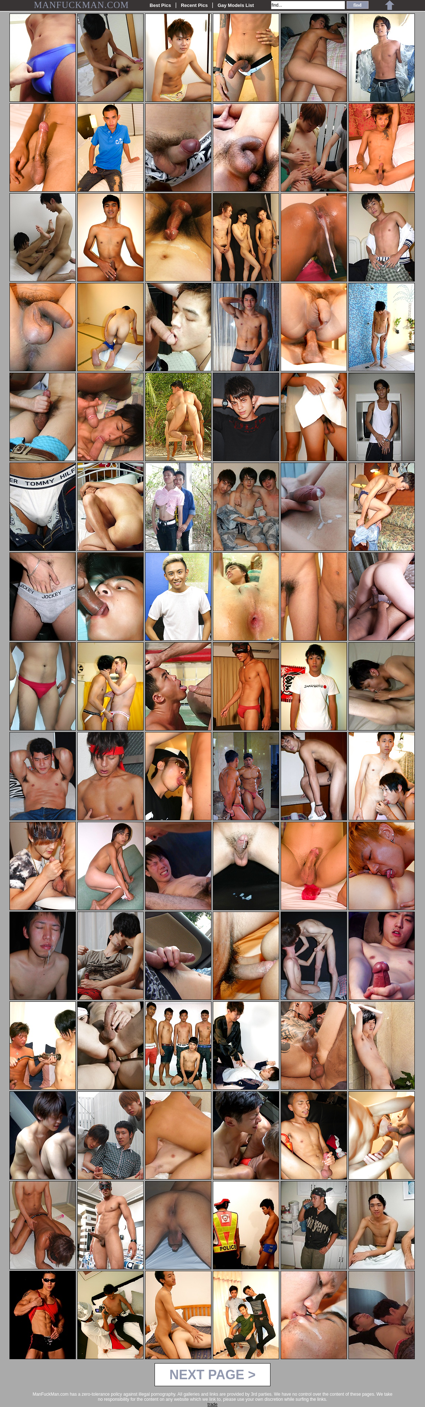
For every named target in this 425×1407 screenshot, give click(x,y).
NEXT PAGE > (212, 1374)
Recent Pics (194, 5)
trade (212, 1404)
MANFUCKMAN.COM (81, 5)
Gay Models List (236, 5)
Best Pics (160, 5)
